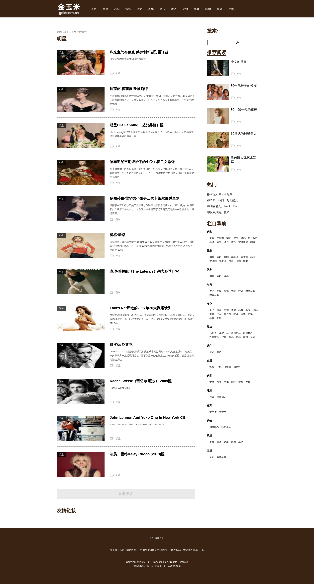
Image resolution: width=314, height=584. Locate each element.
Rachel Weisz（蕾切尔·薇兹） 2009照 (141, 381)
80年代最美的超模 (244, 85)
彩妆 (233, 382)
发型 (248, 382)
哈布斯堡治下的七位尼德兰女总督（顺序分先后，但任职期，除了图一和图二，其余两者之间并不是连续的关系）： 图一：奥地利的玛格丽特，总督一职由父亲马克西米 (152, 172)
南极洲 (234, 257)
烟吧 (228, 238)
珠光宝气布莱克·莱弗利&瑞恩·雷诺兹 (139, 52)
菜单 (211, 238)
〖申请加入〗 (157, 538)
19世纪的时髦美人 (244, 133)
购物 (208, 9)
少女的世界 (239, 61)
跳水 (245, 337)
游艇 (211, 367)
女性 (211, 382)
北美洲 (222, 261)
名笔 (250, 314)
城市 (162, 9)
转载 (243, 314)
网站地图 (187, 550)
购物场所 (214, 427)
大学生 (222, 412)
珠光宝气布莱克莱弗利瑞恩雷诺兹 (128, 59)
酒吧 (243, 238)
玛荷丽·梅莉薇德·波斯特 (129, 89)
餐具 (211, 314)
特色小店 (226, 427)
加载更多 (126, 494)
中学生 (213, 412)
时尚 (139, 9)
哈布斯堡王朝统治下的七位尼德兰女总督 (142, 162)
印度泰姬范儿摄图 (218, 212)
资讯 (231, 337)
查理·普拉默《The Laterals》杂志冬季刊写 (144, 271)
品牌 (240, 310)
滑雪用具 (236, 333)
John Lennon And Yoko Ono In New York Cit (147, 418)
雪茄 (219, 310)
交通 (185, 9)
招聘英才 (154, 550)
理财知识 (221, 397)
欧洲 (231, 261)
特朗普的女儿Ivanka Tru (222, 206)
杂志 (226, 276)
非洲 (252, 257)
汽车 (117, 9)
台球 (238, 337)
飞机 (219, 367)
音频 (219, 9)
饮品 (235, 238)
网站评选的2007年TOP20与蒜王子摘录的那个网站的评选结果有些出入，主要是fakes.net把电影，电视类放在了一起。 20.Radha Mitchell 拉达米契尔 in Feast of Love (152, 319)
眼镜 (235, 314)
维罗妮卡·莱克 (121, 345)
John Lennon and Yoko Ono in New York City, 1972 (137, 424)
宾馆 (226, 310)
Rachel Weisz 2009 (120, 388)
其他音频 (221, 457)
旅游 (128, 9)
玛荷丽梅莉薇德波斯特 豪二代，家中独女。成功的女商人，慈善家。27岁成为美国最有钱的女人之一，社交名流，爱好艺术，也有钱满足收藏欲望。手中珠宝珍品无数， (152, 99)
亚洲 (238, 261)
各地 (226, 257)
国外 (219, 242)
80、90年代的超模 (244, 109)
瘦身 (219, 382)
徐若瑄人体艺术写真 (219, 194)
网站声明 (131, 550)
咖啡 (252, 242)
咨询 (211, 397)
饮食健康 (243, 242)
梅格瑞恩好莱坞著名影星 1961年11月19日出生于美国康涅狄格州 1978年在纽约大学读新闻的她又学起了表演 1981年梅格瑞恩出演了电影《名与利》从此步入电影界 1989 (152, 245)
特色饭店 (253, 238)
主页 (71, 31)
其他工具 (224, 333)
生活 (211, 291)
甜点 (233, 242)
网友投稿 (176, 550)
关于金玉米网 (117, 550)
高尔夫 (213, 333)
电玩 (255, 310)
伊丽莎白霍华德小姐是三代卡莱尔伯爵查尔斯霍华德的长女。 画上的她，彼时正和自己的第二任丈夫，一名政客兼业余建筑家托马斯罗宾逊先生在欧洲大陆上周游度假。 (152, 209)
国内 (219, 257)
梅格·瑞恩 (117, 235)
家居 (219, 352)
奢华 (151, 9)
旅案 (245, 261)
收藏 (233, 310)
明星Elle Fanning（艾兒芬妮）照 (137, 125)
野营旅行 (214, 337)
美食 (105, 9)
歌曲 (233, 442)
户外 (223, 337)
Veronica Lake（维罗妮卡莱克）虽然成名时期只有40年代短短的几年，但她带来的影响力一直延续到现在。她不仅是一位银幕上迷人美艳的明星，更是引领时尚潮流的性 (152, 355)
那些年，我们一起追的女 (222, 200)
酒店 (226, 242)
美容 (196, 9)
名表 (211, 318)
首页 (94, 9)
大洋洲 (213, 261)
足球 (252, 337)
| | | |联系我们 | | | (157, 550)
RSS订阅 (199, 550)
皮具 (219, 314)
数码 (240, 291)
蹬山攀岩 (248, 333)
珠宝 (248, 310)
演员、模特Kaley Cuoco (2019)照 (137, 454)
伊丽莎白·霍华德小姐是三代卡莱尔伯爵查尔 (144, 198)
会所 (219, 318)
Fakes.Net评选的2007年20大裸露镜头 (140, 308)
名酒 (211, 242)
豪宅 (211, 310)
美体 (226, 382)
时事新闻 (214, 295)
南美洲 (244, 257)
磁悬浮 (237, 367)
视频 (231, 9)
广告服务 (142, 550)
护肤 (240, 382)
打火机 (227, 314)
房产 (174, 9)
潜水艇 (227, 367)
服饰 (226, 291)
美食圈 (220, 238)
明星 (83, 31)
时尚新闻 (250, 291)
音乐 (211, 457)
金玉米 (69, 8)
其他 (240, 442)
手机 (233, 291)
